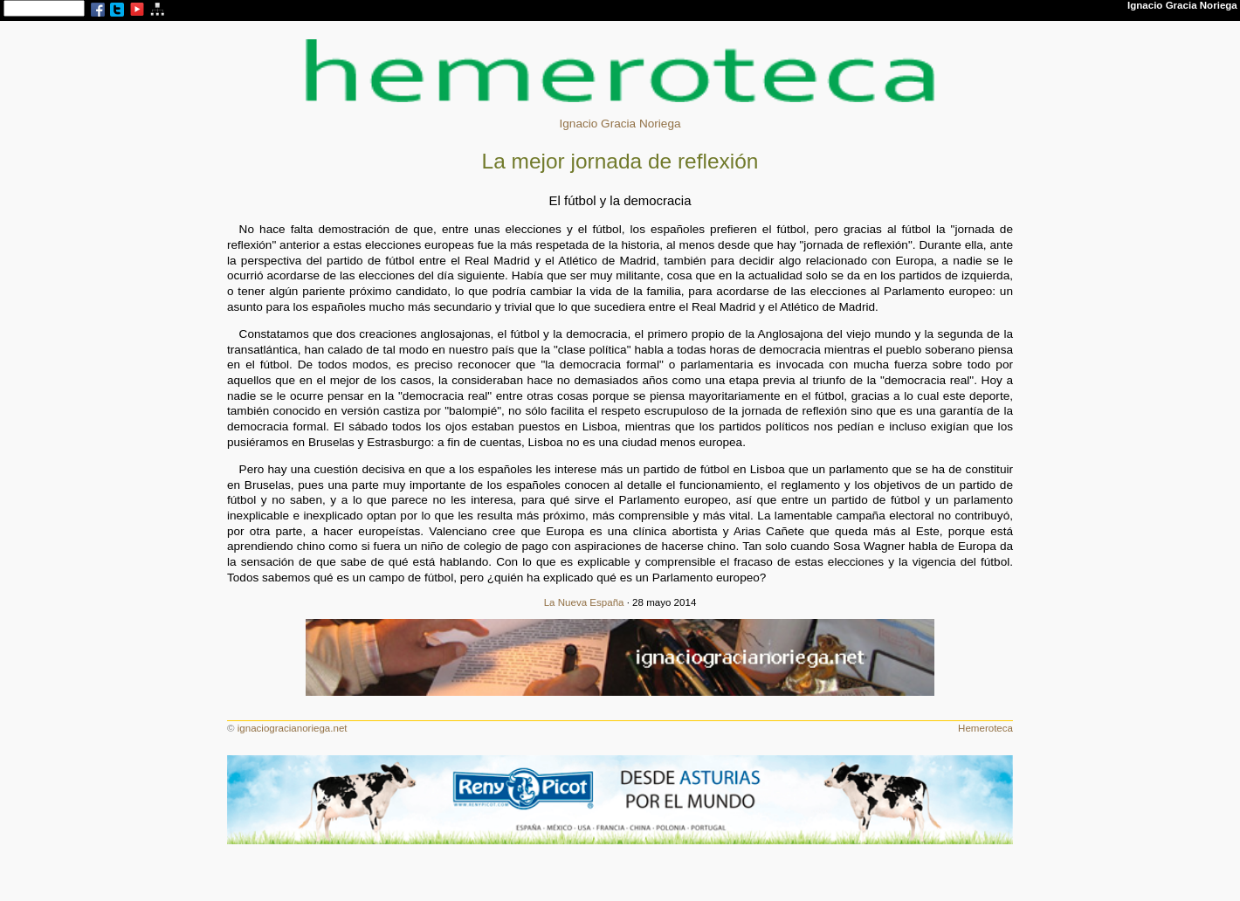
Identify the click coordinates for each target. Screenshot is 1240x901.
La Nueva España (584, 602)
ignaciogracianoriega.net (293, 728)
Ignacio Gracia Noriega (619, 123)
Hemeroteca (985, 728)
